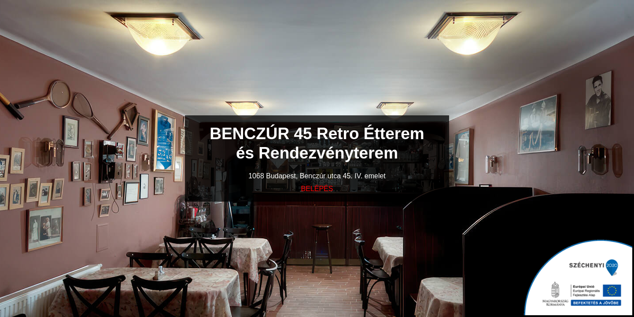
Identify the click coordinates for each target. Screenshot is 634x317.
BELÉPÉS (317, 188)
